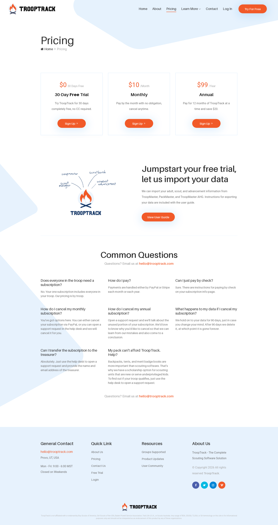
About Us (97, 452)
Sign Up (72, 123)
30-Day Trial (72, 94)
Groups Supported (154, 452)
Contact (212, 9)
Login (95, 479)
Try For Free (252, 9)
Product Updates (153, 459)
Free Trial (97, 472)
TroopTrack (211, 473)
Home (143, 9)
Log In (227, 9)
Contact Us (98, 466)
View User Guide (158, 217)
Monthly (139, 94)
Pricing (171, 9)
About (156, 9)
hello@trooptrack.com (139, 263)
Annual (206, 94)
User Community (152, 466)
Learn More (189, 9)
